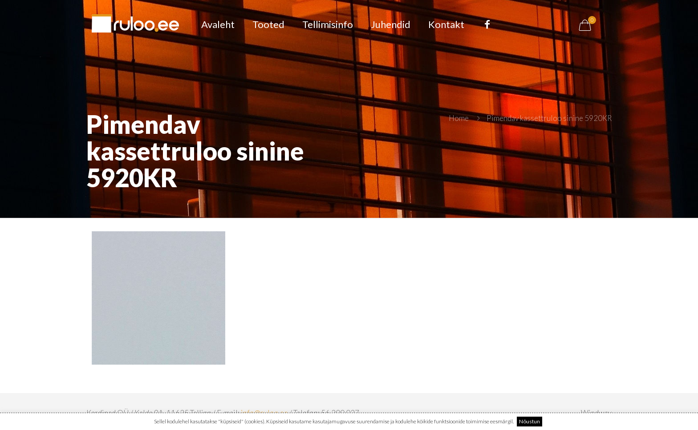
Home (459, 118)
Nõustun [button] (529, 421)
